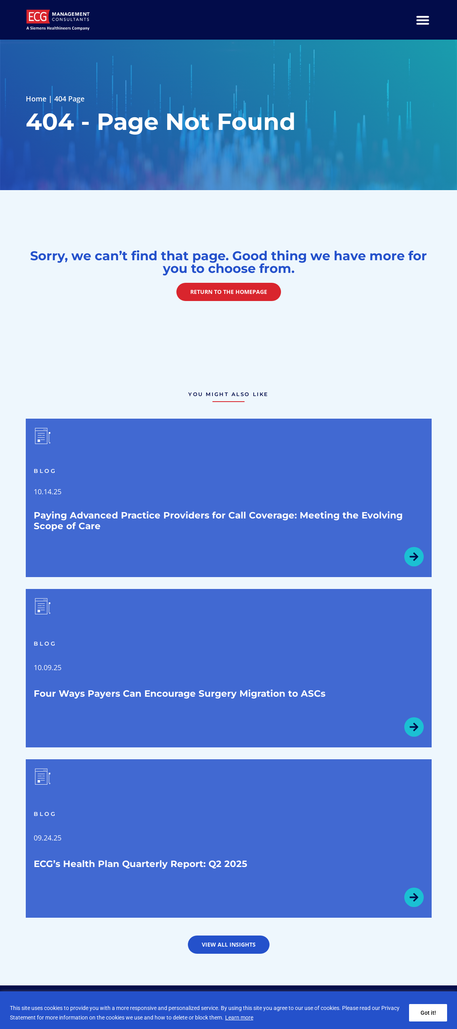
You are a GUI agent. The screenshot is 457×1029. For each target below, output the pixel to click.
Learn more (239, 1017)
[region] (228, 1010)
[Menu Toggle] (423, 20)
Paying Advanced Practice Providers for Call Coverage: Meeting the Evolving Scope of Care (218, 521)
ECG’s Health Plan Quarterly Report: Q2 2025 (140, 863)
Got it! (428, 1013)
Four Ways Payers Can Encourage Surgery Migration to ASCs (179, 693)
